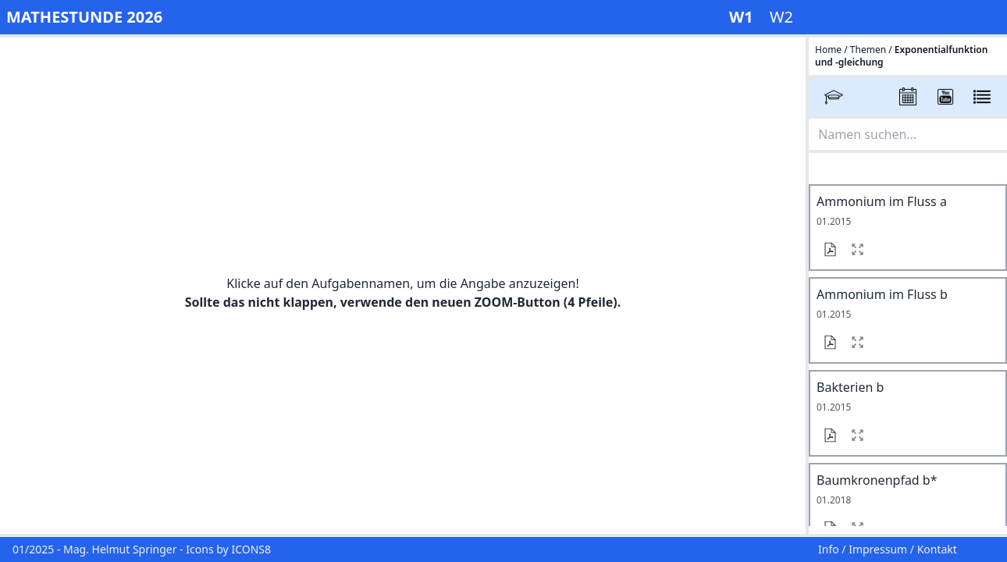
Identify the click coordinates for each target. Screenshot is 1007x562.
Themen (868, 49)
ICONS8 (251, 549)
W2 (781, 16)
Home (829, 49)
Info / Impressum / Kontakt (887, 549)
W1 (743, 16)
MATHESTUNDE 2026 (84, 16)
